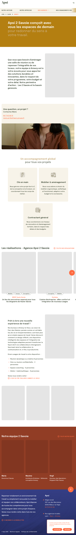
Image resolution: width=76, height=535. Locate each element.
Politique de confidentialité (29, 531)
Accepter (57, 529)
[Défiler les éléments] (72, 273)
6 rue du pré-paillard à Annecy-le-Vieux (25, 378)
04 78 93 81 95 (50, 507)
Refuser (67, 529)
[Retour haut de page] (71, 489)
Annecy (16, 14)
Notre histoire (7, 10)
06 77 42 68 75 (8, 115)
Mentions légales (15, 531)
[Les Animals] (5, 2)
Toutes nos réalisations (65, 248)
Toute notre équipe (67, 436)
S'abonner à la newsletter (14, 520)
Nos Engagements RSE (64, 10)
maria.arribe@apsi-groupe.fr (13, 118)
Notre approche (26, 10)
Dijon (9, 14)
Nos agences (43, 10)
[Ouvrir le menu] (74, 3)
